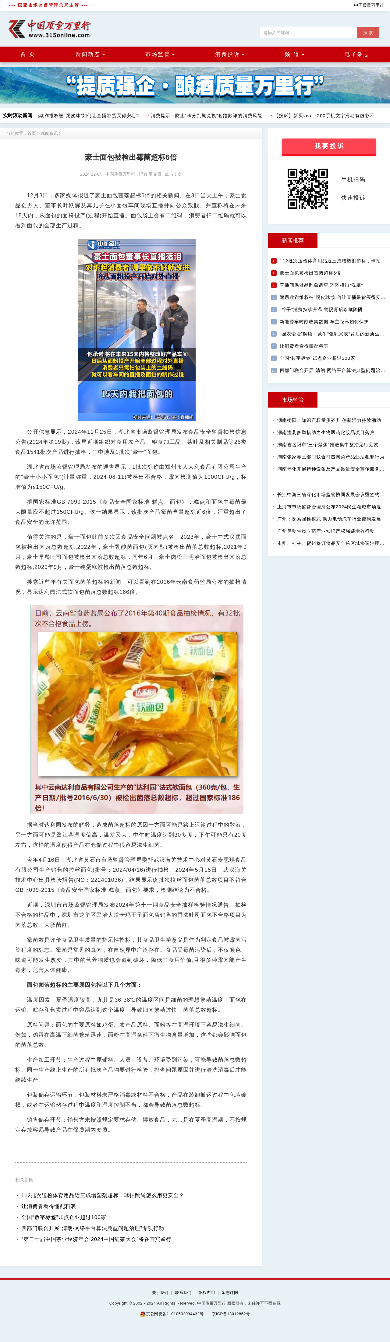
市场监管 (293, 400)
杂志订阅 (230, 1292)
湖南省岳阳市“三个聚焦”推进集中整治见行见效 (327, 444)
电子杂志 (357, 54)
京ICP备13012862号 (231, 1314)
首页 (31, 133)
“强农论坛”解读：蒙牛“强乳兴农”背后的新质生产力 (334, 333)
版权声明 (206, 1292)
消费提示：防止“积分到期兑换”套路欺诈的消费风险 (207, 115)
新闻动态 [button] (90, 54)
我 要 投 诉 (329, 146)
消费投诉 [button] (230, 54)
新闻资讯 (49, 133)
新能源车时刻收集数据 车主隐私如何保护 (324, 321)
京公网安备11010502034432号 (172, 1314)
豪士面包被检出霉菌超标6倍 (310, 272)
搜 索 (368, 32)
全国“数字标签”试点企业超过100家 (63, 1217)
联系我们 (183, 1292)
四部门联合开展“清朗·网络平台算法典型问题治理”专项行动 (92, 1228)
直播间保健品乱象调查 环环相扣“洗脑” (321, 285)
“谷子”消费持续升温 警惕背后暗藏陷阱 (321, 309)
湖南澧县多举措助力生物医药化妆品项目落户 (326, 432)
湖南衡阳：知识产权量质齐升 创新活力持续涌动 (329, 420)
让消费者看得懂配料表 (48, 1206)
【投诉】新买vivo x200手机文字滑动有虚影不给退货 (332, 115)
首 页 (27, 54)
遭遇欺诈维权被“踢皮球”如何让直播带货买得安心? (85, 115)
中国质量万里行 (369, 5)
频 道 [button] (294, 54)
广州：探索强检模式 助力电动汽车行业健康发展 (329, 518)
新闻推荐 (293, 240)
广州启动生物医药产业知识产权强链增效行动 (326, 531)
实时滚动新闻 (17, 115)
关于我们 (160, 1292)
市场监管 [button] (160, 54)
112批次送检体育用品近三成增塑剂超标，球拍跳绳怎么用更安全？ (102, 1195)
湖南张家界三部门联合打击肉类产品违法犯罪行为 (331, 456)
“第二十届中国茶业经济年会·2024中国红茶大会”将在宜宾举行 (96, 1239)
